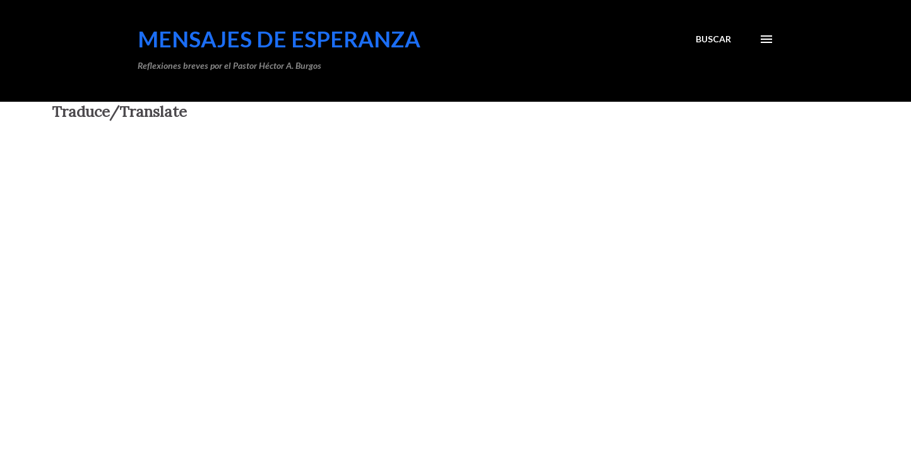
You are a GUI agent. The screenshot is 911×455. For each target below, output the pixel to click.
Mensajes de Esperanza (279, 38)
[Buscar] (713, 39)
